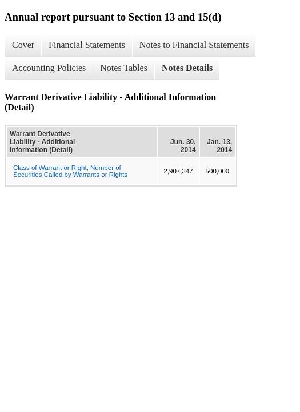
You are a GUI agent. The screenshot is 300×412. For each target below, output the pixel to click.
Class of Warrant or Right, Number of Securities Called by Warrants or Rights (70, 171)
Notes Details (187, 68)
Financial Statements (87, 45)
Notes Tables (123, 68)
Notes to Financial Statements (194, 45)
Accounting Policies (49, 68)
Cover (23, 45)
